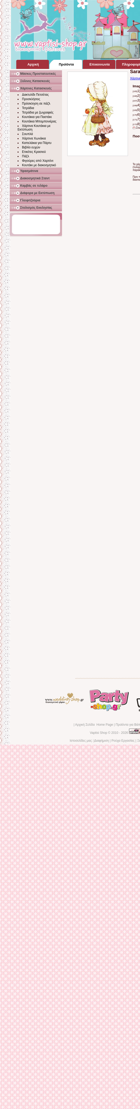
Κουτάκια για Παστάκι (37, 117)
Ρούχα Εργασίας (123, 740)
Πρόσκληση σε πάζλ (36, 103)
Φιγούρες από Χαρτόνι (37, 161)
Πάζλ (25, 156)
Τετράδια (28, 108)
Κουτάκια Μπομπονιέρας (39, 121)
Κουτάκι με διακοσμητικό (39, 165)
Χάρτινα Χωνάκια (34, 138)
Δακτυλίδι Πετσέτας (35, 94)
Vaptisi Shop (98, 733)
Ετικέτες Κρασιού (34, 152)
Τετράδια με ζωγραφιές (37, 112)
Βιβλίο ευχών (31, 147)
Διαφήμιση (101, 740)
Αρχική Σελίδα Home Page (94, 724)
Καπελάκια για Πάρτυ (37, 143)
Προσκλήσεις (31, 99)
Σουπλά (27, 134)
